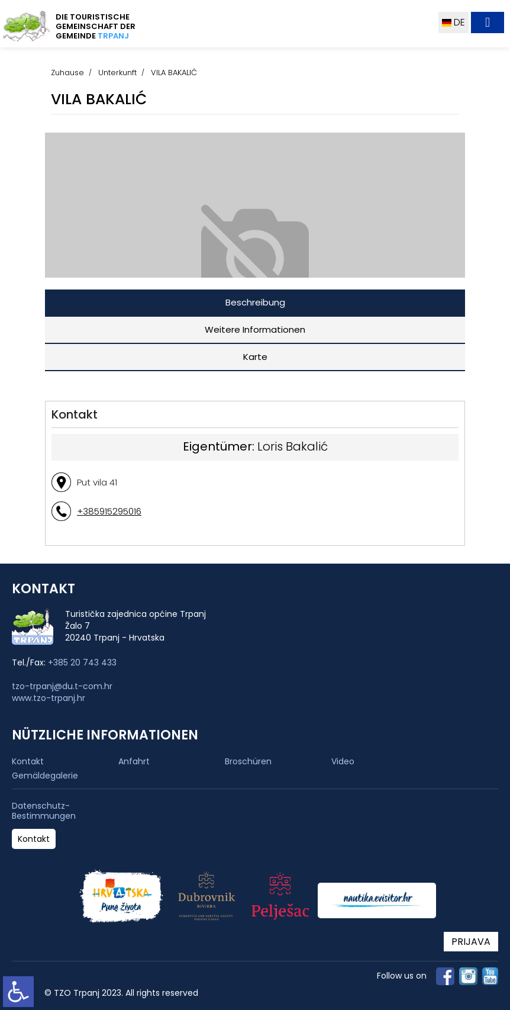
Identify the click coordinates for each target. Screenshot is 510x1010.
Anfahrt (134, 761)
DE (453, 22)
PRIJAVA (471, 941)
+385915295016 (109, 511)
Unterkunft (117, 72)
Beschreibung (255, 302)
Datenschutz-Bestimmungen (44, 811)
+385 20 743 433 (82, 662)
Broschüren (248, 761)
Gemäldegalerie (45, 775)
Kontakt (28, 761)
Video (342, 761)
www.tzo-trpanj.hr (48, 698)
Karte (255, 356)
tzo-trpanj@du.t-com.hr (62, 686)
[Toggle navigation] (487, 22)
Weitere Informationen (255, 329)
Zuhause (67, 72)
